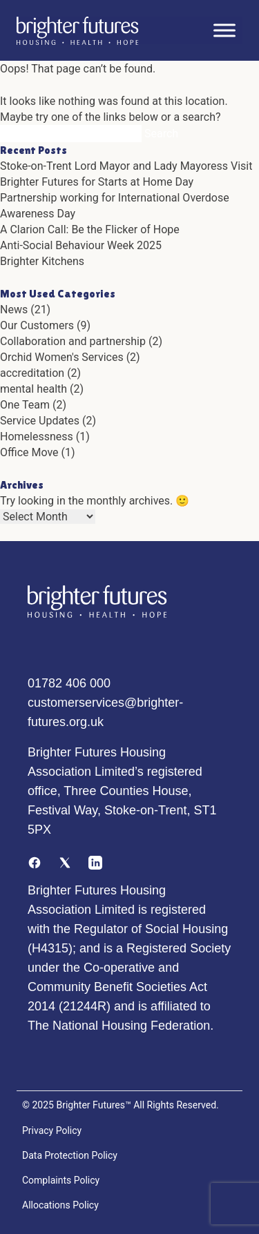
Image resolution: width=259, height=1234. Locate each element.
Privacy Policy (51, 1130)
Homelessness (36, 436)
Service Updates (39, 420)
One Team (25, 404)
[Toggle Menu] (224, 30)
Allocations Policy (60, 1205)
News (14, 309)
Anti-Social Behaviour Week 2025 (81, 245)
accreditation (32, 373)
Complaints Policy (60, 1180)
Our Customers (37, 325)
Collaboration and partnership (73, 341)
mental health (33, 388)
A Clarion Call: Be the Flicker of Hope (90, 229)
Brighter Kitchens (42, 261)
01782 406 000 (69, 683)
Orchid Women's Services (62, 357)
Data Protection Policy (69, 1155)
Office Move (29, 452)
